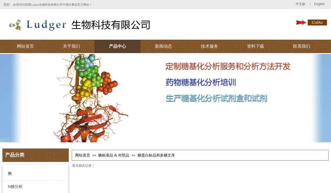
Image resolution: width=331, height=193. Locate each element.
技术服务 (209, 46)
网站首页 (25, 46)
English (319, 4)
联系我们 (301, 46)
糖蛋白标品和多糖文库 (156, 155)
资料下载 (255, 46)
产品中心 (117, 46)
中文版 (300, 4)
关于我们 (71, 46)
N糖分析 (15, 186)
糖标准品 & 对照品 (113, 155)
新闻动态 (163, 46)
